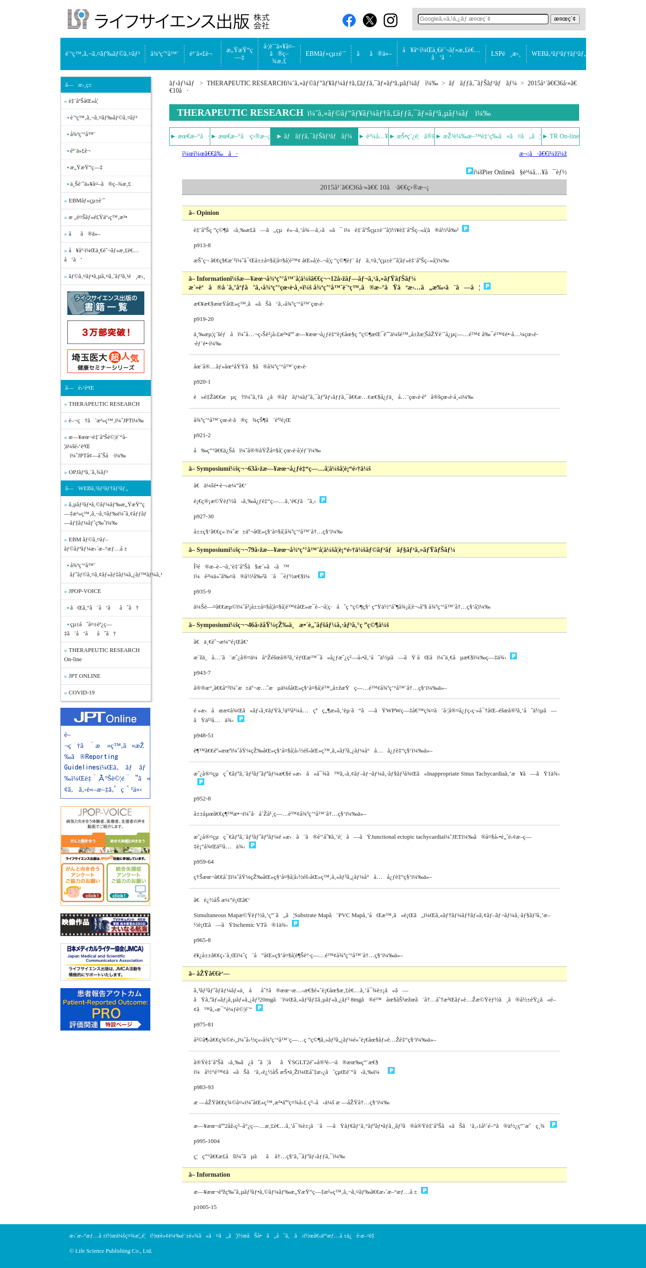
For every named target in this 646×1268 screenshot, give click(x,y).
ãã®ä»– (373, 53)
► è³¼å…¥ (373, 136)
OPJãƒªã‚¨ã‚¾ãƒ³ (88, 472)
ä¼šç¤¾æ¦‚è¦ (133, 1235)
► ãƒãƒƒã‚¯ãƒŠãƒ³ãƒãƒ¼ (314, 136)
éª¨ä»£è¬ (203, 53)
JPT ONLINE (85, 676)
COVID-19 (82, 692)
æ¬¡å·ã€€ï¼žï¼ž (543, 153)
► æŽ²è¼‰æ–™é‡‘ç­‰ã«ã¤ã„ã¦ (488, 136)
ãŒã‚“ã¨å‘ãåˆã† (104, 607)
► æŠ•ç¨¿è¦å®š (411, 136)
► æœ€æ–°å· (190, 136)
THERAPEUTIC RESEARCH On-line (102, 655)
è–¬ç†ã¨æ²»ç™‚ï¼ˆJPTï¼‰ (106, 420)
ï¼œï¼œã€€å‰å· (209, 153)
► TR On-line (560, 136)
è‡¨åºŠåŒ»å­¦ (83, 101)
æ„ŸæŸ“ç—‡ (239, 54)
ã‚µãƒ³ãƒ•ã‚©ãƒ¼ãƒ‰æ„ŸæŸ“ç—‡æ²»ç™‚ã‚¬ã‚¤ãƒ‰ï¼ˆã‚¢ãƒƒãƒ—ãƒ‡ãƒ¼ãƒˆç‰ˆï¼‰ (105, 513)
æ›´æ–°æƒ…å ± (88, 1235)
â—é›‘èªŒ (79, 388)
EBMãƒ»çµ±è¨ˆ (326, 53)
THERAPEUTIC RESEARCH (104, 404)
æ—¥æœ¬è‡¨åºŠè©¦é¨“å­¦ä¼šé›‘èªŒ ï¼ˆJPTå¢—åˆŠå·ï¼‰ (95, 446)
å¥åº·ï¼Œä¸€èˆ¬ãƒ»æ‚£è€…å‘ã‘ (441, 54)
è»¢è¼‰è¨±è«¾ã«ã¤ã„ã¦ (198, 1235)
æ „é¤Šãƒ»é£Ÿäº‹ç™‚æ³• (98, 217)
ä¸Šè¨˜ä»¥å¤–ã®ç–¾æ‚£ (100, 184)
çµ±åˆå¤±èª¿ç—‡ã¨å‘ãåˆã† (90, 629)
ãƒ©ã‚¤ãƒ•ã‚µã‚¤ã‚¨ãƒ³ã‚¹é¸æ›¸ (107, 276)
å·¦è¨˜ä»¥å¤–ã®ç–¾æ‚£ (279, 54)
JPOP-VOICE (85, 591)
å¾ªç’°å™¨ (165, 53)
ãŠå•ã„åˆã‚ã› (275, 1235)
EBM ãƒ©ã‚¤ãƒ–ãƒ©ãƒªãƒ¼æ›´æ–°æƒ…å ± (95, 544)
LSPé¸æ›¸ (506, 53)
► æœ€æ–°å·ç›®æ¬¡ (240, 136)
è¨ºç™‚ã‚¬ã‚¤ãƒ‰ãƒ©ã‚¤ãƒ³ (102, 53)
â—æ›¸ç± (80, 85)
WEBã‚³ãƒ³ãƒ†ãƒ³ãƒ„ (559, 53)
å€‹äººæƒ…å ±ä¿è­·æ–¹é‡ (346, 1235)
